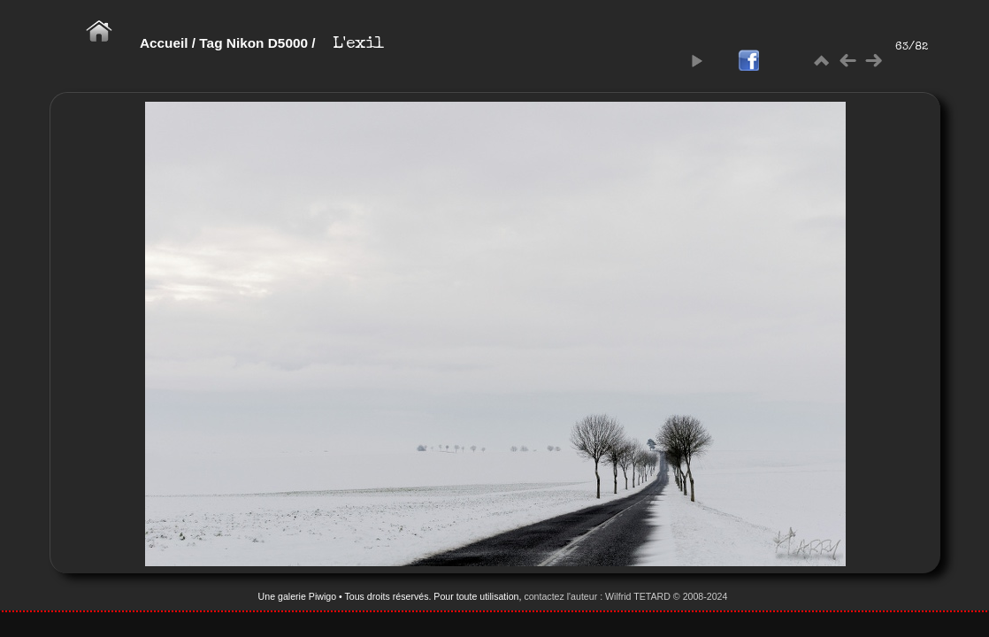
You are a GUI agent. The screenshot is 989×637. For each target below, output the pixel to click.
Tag (210, 42)
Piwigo (322, 596)
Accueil (164, 42)
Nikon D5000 (267, 42)
